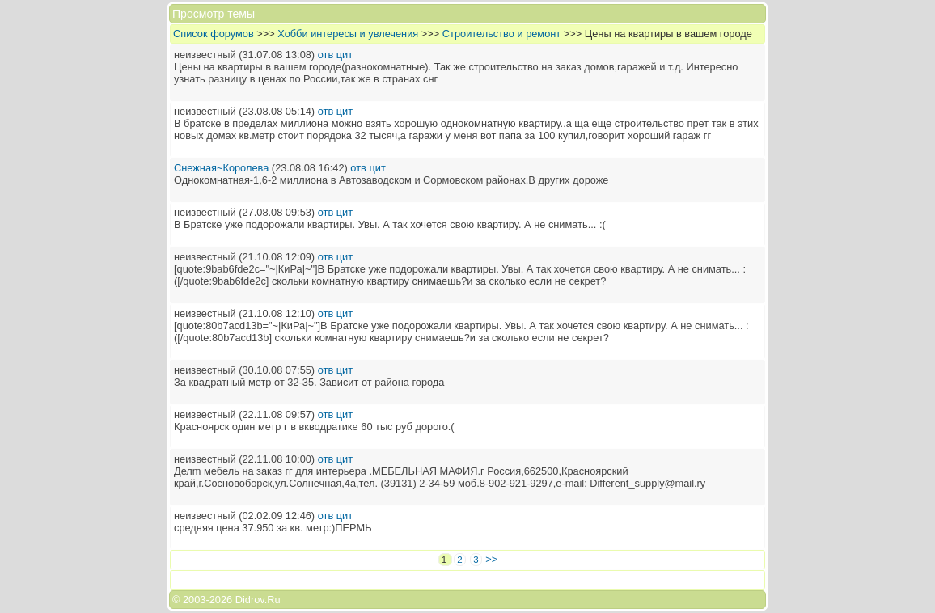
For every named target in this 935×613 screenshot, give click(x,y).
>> (491, 559)
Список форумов (213, 33)
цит (344, 55)
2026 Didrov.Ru (245, 600)
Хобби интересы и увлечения (347, 33)
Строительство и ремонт (501, 33)
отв (326, 55)
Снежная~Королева (221, 168)
